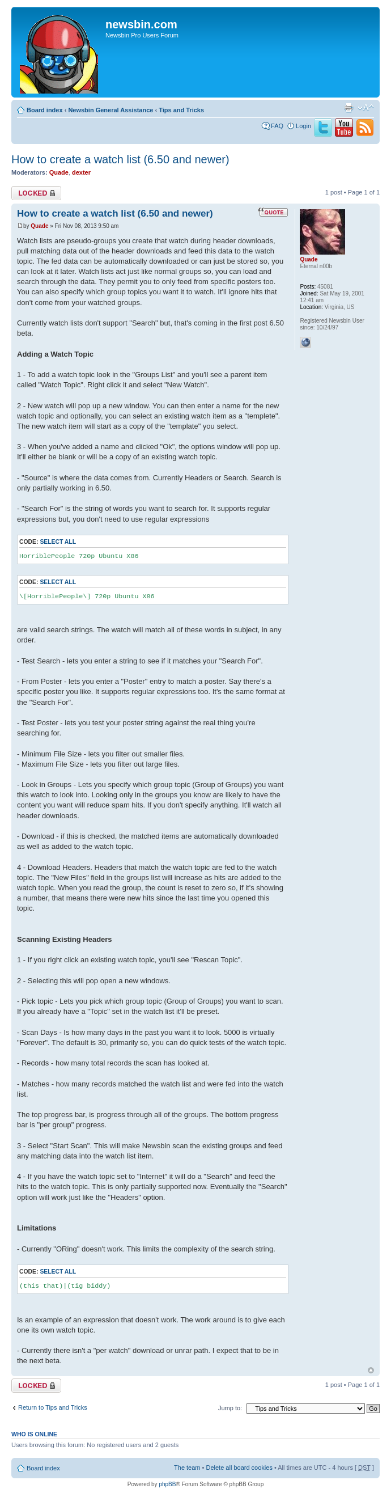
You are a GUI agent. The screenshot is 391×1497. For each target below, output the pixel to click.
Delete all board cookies (239, 1467)
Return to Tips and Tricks (52, 1407)
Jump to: (230, 1408)
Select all (58, 542)
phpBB (167, 1484)
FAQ (277, 125)
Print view (348, 108)
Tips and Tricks (181, 110)
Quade (59, 172)
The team (187, 1467)
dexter (81, 172)
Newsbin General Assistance (110, 110)
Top (371, 1370)
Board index (45, 110)
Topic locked (36, 193)
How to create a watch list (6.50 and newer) (120, 159)
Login (303, 125)
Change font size (366, 108)
